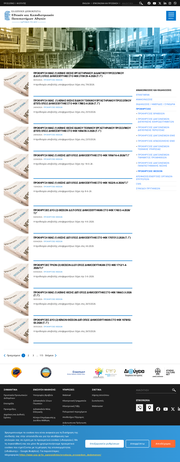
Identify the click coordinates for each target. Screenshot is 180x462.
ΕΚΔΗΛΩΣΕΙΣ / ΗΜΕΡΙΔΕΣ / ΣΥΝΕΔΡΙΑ (155, 104)
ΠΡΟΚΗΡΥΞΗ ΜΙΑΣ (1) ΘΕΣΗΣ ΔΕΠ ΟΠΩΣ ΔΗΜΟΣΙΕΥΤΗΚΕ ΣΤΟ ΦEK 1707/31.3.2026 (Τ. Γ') (82, 237)
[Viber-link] (175, 3)
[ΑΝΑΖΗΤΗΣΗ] (133, 3)
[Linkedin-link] (165, 3)
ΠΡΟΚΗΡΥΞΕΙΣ (143, 108)
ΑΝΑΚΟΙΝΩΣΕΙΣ (144, 99)
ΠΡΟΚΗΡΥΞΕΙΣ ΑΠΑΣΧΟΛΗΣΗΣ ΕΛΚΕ (156, 140)
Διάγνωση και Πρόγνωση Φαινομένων (74, 424)
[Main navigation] (171, 16)
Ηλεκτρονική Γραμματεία (74, 400)
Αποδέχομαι (163, 443)
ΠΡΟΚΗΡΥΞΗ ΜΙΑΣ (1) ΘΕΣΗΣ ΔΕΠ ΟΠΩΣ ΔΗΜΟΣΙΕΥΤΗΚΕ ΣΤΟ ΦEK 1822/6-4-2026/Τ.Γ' (80, 182)
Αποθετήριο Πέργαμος (73, 417)
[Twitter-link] (159, 3)
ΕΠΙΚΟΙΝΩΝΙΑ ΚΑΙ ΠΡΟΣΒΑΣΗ (105, 3)
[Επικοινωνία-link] (139, 409)
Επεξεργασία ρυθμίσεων (104, 443)
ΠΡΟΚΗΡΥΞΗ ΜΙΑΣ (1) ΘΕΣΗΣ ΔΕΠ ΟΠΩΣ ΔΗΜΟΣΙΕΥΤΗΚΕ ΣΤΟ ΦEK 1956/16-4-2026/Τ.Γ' (81, 155)
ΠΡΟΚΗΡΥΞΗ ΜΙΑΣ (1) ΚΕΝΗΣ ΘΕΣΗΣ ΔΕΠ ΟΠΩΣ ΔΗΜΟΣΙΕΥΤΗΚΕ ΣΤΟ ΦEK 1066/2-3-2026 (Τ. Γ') (82, 294)
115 (41, 355)
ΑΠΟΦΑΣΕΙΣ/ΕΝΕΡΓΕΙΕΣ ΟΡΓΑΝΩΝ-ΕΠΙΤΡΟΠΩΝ (154, 178)
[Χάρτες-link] (149, 409)
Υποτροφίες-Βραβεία (43, 395)
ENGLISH (86, 3)
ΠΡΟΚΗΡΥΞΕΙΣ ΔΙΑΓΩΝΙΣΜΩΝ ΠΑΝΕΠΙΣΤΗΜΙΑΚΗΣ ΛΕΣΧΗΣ (153, 164)
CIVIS (138, 183)
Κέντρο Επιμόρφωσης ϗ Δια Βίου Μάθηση (44, 419)
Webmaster (97, 406)
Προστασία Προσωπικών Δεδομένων (15, 396)
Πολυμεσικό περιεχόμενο (75, 411)
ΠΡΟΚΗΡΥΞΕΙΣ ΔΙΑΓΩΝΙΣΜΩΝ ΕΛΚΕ (156, 135)
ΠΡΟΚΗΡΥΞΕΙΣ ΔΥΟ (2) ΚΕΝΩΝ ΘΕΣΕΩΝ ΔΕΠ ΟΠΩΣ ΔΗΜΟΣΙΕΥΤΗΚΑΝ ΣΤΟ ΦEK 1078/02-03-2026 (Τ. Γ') (82, 321)
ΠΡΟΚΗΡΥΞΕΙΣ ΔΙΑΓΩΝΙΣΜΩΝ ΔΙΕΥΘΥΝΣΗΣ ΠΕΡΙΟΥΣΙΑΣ (153, 128)
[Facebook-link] (149, 3)
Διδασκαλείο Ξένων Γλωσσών (42, 402)
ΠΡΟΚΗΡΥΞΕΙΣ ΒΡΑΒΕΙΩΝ (151, 113)
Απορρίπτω (137, 443)
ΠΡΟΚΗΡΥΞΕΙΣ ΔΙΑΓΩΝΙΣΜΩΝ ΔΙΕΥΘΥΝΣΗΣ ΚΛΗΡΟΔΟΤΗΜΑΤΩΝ (156, 120)
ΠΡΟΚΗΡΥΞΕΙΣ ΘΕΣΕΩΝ (150, 171)
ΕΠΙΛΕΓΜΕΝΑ (143, 94)
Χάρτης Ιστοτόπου (100, 395)
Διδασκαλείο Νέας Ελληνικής (41, 410)
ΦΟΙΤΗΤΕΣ (21, 3)
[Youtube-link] (154, 3)
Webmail (67, 395)
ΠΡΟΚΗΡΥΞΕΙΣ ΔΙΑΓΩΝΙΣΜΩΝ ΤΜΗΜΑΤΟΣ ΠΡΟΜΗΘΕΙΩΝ (153, 156)
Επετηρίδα (9, 403)
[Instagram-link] (170, 3)
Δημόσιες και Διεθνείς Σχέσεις (14, 416)
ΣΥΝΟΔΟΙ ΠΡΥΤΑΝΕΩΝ (148, 188)
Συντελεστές (98, 400)
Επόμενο (51, 355)
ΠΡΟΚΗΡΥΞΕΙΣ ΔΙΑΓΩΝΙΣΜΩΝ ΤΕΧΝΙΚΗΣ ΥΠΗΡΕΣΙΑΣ (153, 148)
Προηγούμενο (12, 355)
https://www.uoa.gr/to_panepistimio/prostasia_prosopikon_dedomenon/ (60, 454)
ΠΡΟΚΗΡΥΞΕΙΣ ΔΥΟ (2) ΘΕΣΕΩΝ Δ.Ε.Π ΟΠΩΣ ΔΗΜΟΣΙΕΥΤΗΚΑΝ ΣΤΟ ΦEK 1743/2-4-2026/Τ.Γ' (81, 211)
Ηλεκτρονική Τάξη (71, 406)
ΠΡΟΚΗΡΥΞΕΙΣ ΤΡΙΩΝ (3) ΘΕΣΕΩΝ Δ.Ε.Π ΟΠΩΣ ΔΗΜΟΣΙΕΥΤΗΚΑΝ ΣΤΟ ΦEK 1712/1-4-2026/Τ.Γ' (80, 266)
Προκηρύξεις (10, 409)
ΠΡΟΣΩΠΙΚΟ (9, 3)
